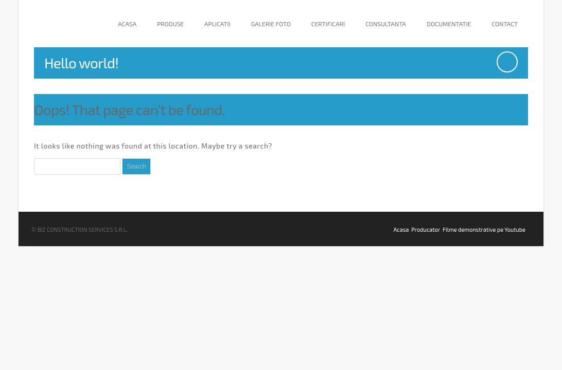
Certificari (328, 23)
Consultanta (385, 23)
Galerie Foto (271, 23)
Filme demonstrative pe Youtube (484, 229)
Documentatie (449, 23)
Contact (504, 23)
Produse (170, 23)
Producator (425, 229)
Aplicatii (217, 23)
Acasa (127, 23)
